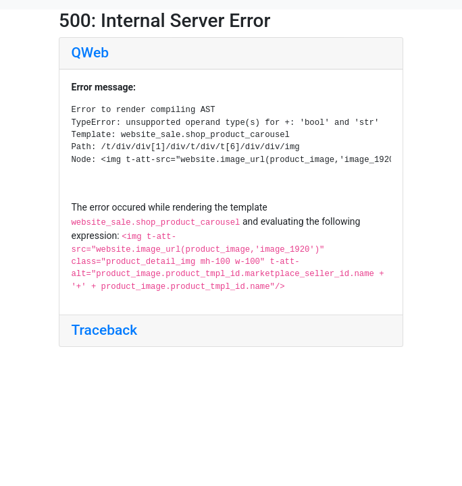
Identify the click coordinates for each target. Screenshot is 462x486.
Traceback (105, 330)
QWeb (90, 53)
